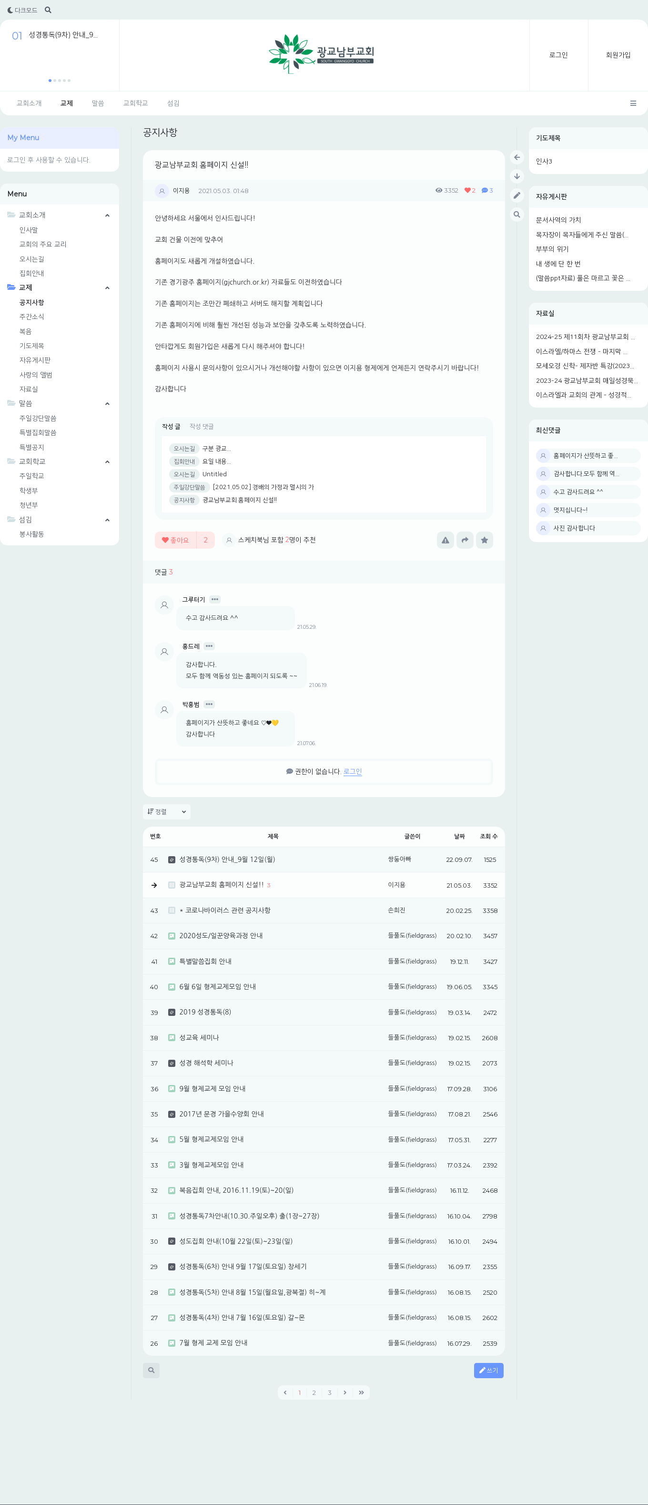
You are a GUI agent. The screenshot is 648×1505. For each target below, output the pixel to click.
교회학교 (135, 103)
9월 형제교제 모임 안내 (212, 1088)
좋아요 (185, 540)
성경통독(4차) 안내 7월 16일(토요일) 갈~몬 (241, 1317)
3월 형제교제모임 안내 (211, 1165)
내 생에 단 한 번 (558, 264)
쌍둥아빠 (399, 859)
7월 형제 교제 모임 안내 (213, 1343)
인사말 (29, 230)
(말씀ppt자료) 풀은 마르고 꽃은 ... (583, 278)
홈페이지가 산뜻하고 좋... (586, 455)
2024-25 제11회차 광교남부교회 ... (585, 337)
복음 (26, 332)
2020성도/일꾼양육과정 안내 (221, 935)
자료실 (545, 313)
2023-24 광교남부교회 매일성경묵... (587, 381)
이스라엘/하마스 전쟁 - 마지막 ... (582, 352)
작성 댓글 (202, 426)
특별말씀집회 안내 (205, 961)
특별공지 (32, 447)
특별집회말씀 (38, 433)
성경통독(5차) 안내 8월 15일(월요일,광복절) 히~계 (252, 1292)
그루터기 (193, 599)
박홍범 (191, 704)
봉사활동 (32, 534)
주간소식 (32, 317)
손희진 (396, 910)
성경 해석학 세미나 (206, 1063)
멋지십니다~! (570, 510)
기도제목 (548, 138)
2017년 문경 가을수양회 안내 (221, 1114)
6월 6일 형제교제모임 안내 (217, 986)
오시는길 (32, 259)
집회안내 (32, 273)
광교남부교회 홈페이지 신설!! (201, 165)
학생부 (29, 491)
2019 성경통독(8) (205, 1012)
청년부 (29, 505)
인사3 (544, 161)
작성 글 (171, 426)
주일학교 (32, 476)
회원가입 (618, 55)
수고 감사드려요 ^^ (578, 492)
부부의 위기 (552, 249)
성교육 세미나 (199, 1037)
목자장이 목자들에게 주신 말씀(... (582, 235)
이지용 (181, 190)
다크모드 (22, 10)
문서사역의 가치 (558, 220)
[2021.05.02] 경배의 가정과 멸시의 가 (263, 487)
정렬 (167, 812)
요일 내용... (216, 461)
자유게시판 (551, 197)
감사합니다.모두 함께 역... (586, 474)
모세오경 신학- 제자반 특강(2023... (585, 366)
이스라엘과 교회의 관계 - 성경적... (583, 395)
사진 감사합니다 (574, 528)
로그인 (558, 55)
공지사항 (32, 303)
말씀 (98, 103)
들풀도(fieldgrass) (412, 935)
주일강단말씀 (38, 418)
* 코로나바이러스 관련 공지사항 (224, 910)
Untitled (214, 474)
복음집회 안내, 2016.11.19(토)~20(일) (236, 1190)
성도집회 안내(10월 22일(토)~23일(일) (236, 1241)
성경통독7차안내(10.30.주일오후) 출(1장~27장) (249, 1216)
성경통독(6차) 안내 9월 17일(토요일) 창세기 (242, 1266)
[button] (50, 80)
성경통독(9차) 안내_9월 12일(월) (227, 859)
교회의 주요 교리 (43, 244)
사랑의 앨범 (36, 375)
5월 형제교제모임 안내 (211, 1139)
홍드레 (191, 646)
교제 (67, 103)
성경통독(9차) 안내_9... (63, 35)
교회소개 (29, 103)
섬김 (173, 103)
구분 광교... (216, 448)
